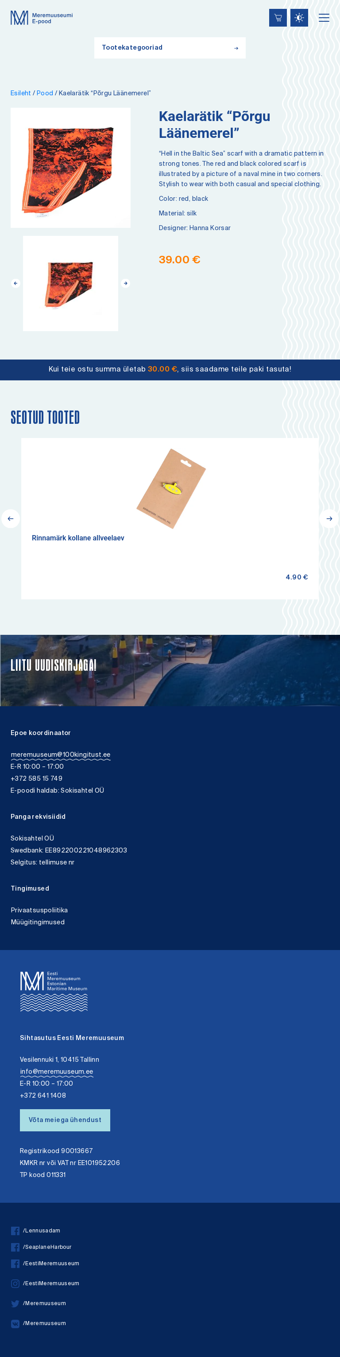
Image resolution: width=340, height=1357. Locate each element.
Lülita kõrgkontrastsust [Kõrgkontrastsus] (12, 6)
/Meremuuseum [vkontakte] (38, 1324)
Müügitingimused (38, 922)
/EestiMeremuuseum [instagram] (45, 1284)
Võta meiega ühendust (65, 1120)
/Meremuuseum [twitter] (38, 1304)
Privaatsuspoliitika (39, 910)
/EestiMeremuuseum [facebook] (45, 1264)
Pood (45, 93)
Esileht (21, 93)
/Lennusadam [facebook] (36, 1231)
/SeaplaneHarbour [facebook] (41, 1247)
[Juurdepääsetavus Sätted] (299, 18)
